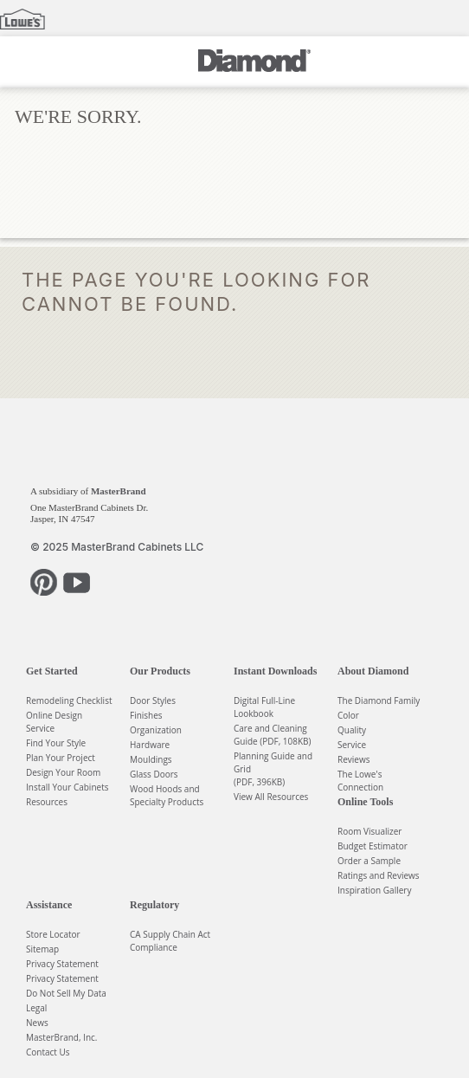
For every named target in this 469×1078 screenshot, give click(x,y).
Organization (156, 730)
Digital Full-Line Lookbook (264, 707)
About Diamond (372, 671)
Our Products (160, 671)
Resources (46, 802)
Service (351, 745)
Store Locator (53, 934)
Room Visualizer (369, 831)
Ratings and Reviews (378, 875)
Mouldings (151, 759)
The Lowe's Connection (360, 780)
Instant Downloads (275, 671)
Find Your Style (56, 743)
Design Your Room (63, 772)
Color (348, 715)
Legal (36, 1008)
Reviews (353, 759)
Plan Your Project (60, 758)
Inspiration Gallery (374, 890)
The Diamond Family (378, 700)
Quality (351, 730)
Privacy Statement (62, 964)
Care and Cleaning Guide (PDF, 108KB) (273, 734)
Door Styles (153, 700)
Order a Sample (369, 861)
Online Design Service (54, 721)
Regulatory (154, 905)
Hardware (150, 745)
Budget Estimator (372, 846)
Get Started (52, 671)
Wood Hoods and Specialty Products (166, 795)
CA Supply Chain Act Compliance (170, 940)
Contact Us (48, 1052)
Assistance (49, 905)
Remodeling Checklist (69, 700)
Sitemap (42, 949)
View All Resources (271, 797)
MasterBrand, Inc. (61, 1037)
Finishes (146, 715)
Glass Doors (154, 774)
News (37, 1023)
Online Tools (365, 802)
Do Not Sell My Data (66, 993)
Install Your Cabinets (67, 787)
